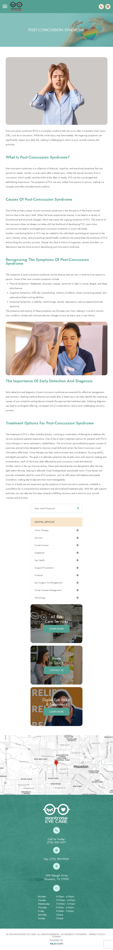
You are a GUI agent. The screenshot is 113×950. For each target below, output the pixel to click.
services (38, 537)
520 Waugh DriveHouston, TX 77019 (56, 877)
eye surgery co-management (48, 582)
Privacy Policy (97, 934)
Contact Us (57, 670)
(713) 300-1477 (56, 842)
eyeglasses (40, 552)
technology (40, 597)
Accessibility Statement (74, 934)
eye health (40, 560)
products (39, 575)
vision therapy (41, 530)
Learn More (56, 628)
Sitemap (56, 936)
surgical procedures (44, 567)
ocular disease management (48, 590)
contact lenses (42, 545)
